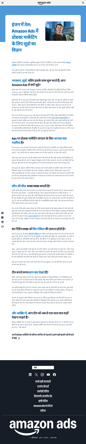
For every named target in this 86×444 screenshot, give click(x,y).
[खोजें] (83, 3)
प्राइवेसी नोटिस (43, 391)
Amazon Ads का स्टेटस (43, 405)
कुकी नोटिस (43, 400)
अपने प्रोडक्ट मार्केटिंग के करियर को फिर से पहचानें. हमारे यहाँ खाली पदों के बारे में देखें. (43, 336)
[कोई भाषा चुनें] (43, 367)
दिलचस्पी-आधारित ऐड (43, 396)
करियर (43, 410)
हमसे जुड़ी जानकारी (43, 381)
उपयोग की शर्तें (43, 386)
